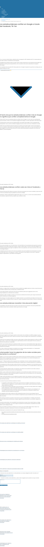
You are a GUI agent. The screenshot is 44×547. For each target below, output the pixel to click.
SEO (2, 8)
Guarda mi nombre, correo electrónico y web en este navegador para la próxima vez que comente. (20, 477)
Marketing (3, 16)
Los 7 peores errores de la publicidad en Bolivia (9, 414)
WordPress (3, 10)
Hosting (3, 17)
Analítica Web (4, 12)
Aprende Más (5, 14)
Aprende (3, 13)
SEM (4, 9)
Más (6, 15)
